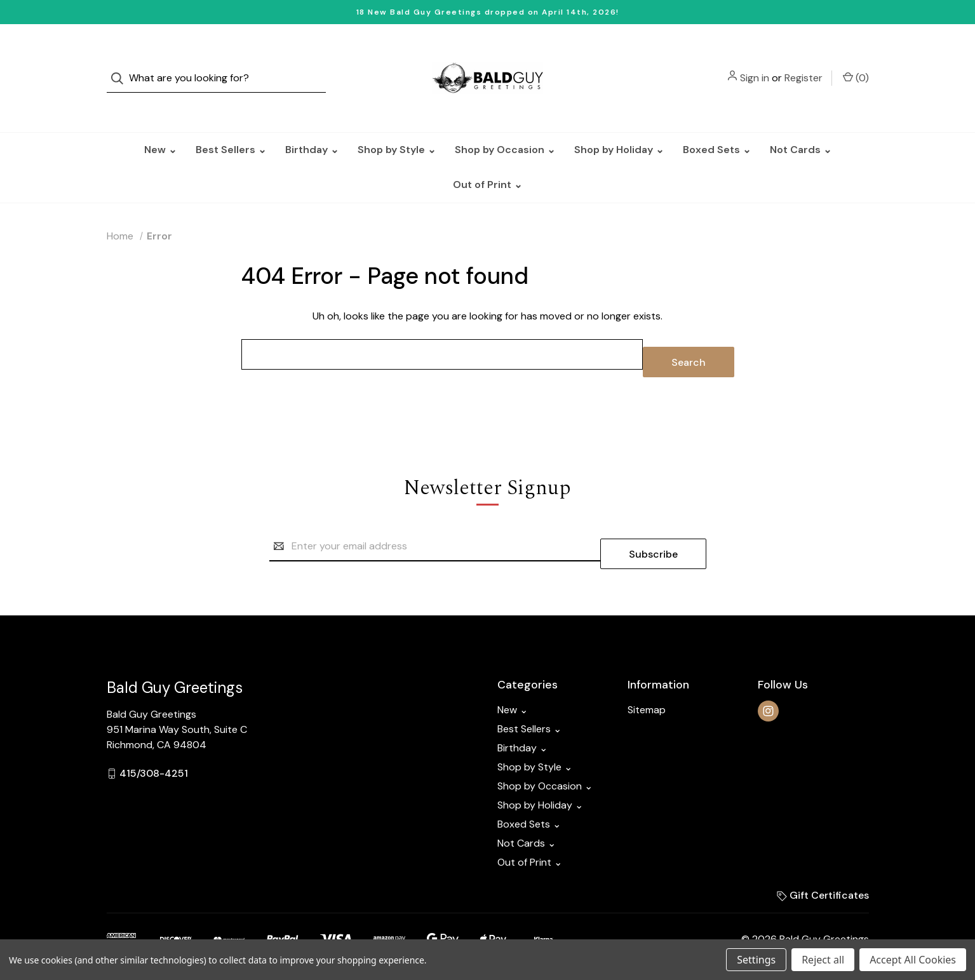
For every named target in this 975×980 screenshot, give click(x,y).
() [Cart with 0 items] (856, 65)
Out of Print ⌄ (487, 159)
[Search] (121, 65)
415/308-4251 (153, 732)
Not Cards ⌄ (800, 124)
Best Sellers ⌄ (231, 124)
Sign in (754, 65)
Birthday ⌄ (312, 124)
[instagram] (768, 670)
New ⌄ (160, 124)
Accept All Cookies (913, 960)
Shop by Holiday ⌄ (619, 124)
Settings (756, 960)
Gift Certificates (823, 854)
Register (803, 65)
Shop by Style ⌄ (397, 124)
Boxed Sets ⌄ (717, 124)
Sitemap (647, 669)
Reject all (823, 960)
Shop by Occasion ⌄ (505, 124)
